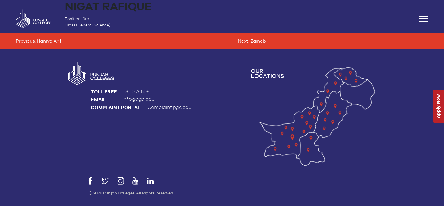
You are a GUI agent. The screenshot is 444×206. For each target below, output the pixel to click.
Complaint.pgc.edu (170, 107)
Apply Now (438, 106)
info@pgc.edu (138, 99)
